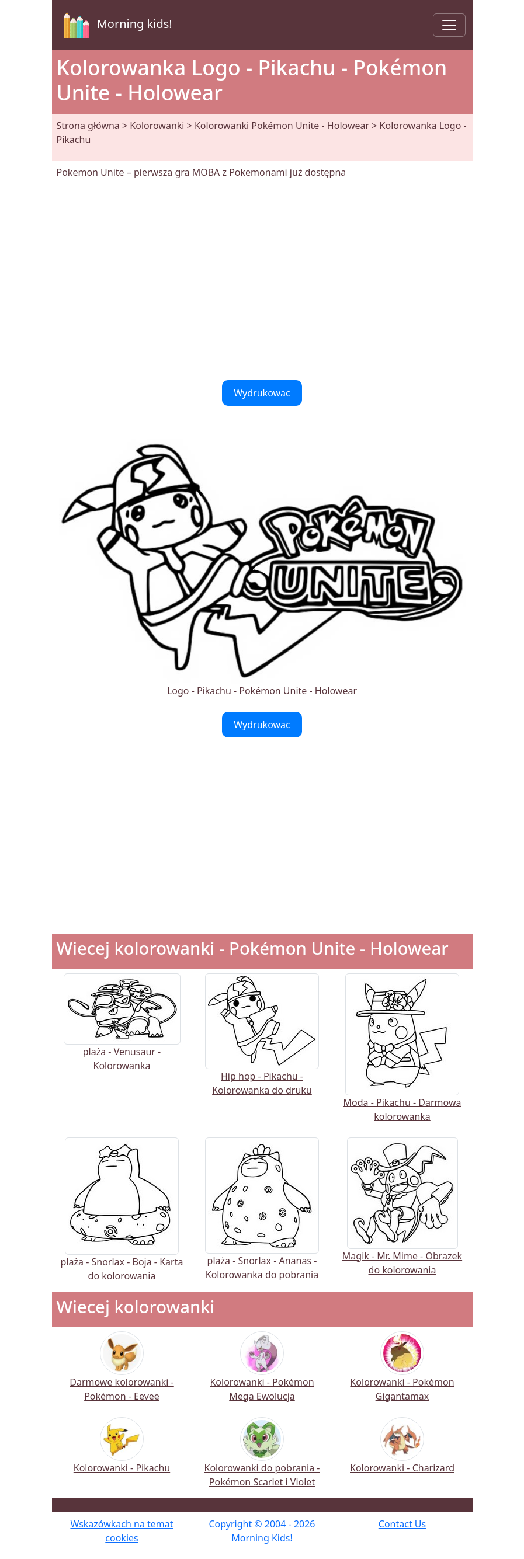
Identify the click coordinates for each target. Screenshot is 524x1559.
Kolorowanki (157, 125)
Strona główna (88, 125)
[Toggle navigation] (449, 25)
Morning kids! (115, 25)
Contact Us (402, 1524)
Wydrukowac (262, 393)
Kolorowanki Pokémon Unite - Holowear (282, 125)
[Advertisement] (262, 279)
